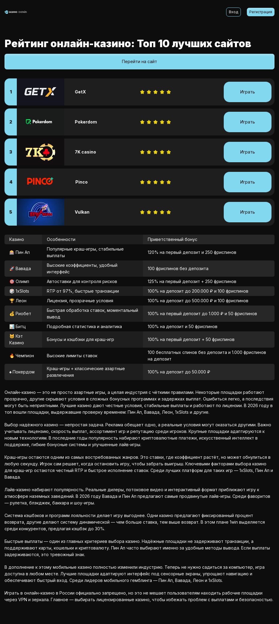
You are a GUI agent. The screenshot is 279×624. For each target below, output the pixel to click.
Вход (233, 12)
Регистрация (260, 12)
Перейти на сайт (139, 61)
